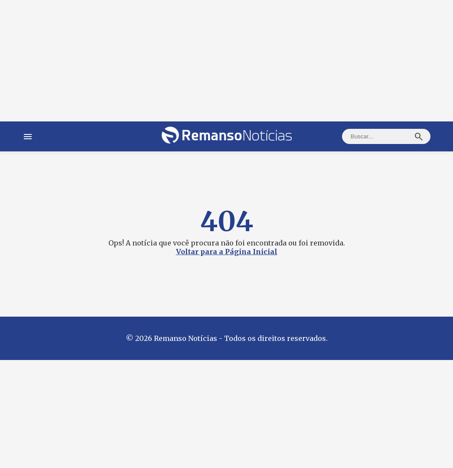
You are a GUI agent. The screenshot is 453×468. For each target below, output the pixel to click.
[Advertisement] (226, 60)
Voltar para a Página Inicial (226, 251)
